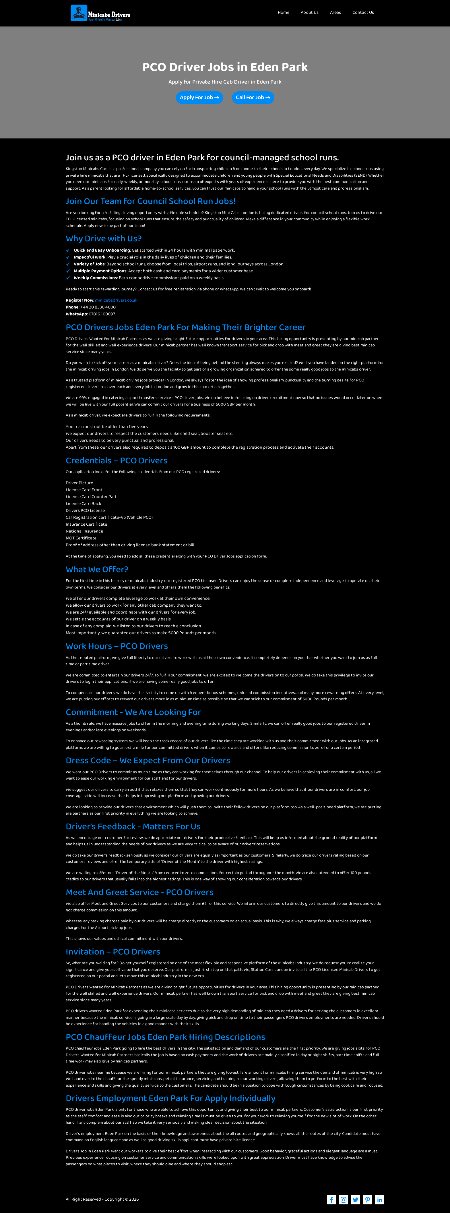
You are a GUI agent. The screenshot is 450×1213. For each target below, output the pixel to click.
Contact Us (363, 13)
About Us (310, 13)
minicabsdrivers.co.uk (116, 300)
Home (286, 13)
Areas (335, 13)
